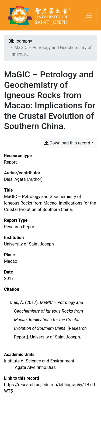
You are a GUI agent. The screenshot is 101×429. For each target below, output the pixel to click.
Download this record (67, 143)
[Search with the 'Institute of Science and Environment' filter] (39, 361)
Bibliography (20, 41)
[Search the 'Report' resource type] (10, 162)
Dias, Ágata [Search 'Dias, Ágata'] (15, 179)
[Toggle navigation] (89, 15)
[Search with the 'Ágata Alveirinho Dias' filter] (35, 367)
